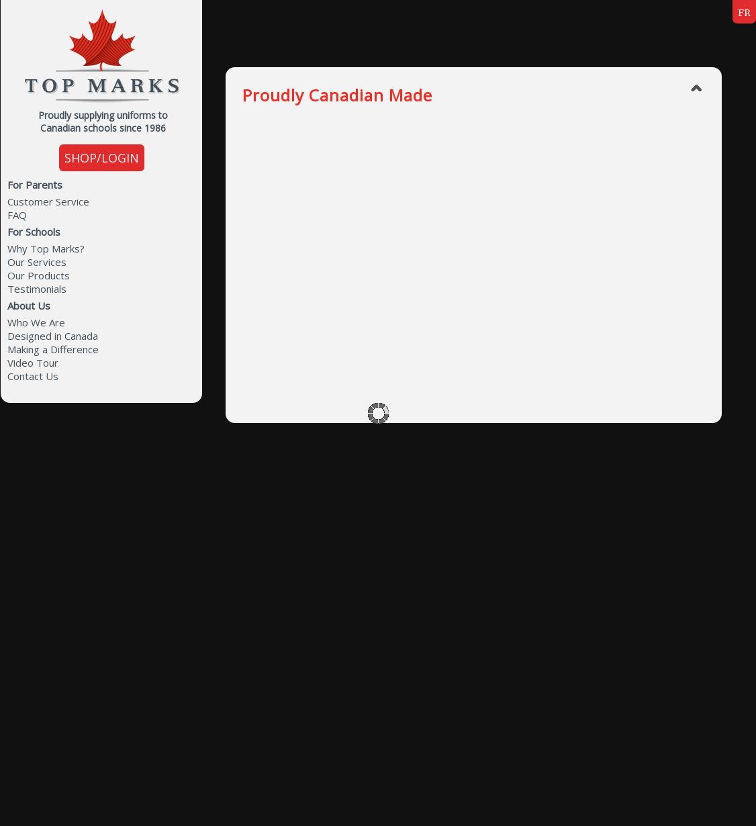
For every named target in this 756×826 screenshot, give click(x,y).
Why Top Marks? (46, 248)
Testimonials (36, 288)
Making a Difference (53, 349)
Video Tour (32, 362)
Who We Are (36, 322)
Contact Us (32, 376)
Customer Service (48, 201)
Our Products (38, 275)
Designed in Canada (52, 335)
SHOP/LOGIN (101, 158)
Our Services (36, 262)
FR (744, 13)
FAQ (17, 215)
